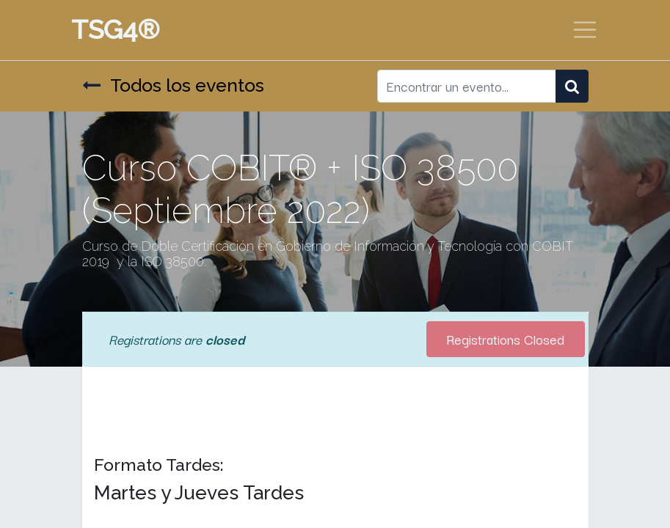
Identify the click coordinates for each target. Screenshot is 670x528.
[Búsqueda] (572, 86)
